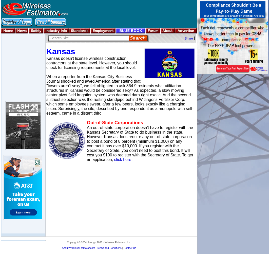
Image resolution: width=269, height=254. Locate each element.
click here (122, 159)
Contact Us (130, 248)
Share (189, 38)
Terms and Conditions (109, 248)
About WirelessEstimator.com (78, 248)
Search (138, 38)
